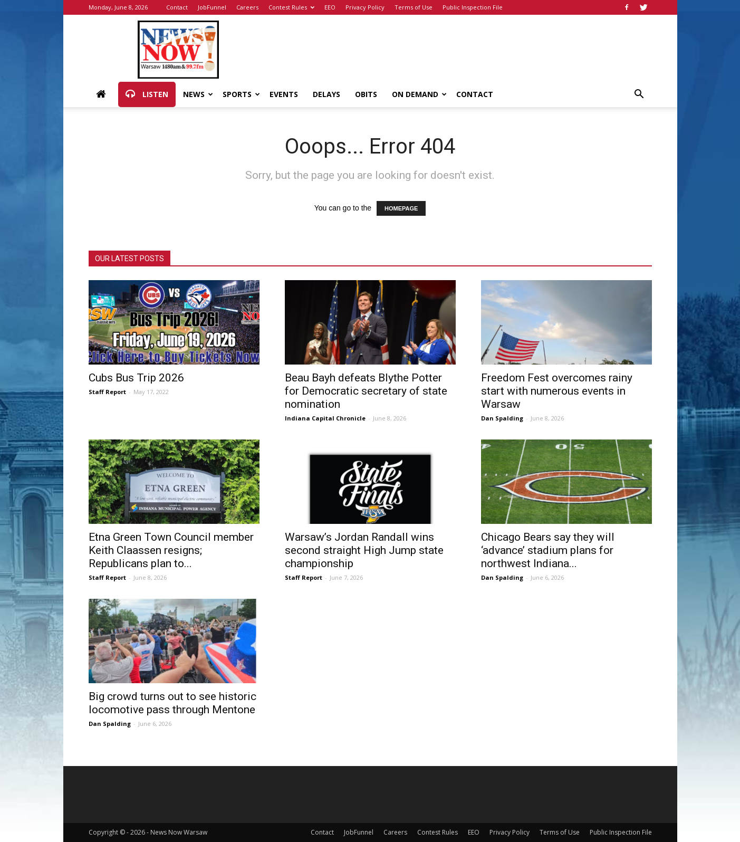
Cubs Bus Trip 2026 (136, 377)
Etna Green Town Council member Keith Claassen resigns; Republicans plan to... (171, 550)
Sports (241, 94)
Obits (366, 94)
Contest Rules (291, 7)
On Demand (419, 94)
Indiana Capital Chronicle (325, 418)
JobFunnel (212, 7)
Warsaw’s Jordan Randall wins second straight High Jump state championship (364, 550)
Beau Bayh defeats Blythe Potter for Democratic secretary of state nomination (366, 390)
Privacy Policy (365, 7)
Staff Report (107, 392)
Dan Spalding (502, 418)
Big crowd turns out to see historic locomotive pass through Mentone (172, 703)
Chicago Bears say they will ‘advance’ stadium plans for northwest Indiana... (547, 550)
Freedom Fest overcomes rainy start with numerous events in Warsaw (556, 390)
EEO (329, 7)
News (198, 94)
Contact (177, 7)
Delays (326, 94)
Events (284, 94)
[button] (639, 95)
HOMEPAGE (401, 208)
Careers (247, 7)
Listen (147, 94)
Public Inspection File (473, 7)
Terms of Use (414, 7)
